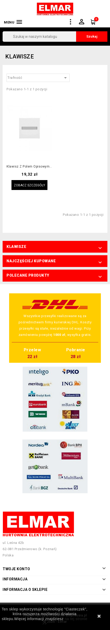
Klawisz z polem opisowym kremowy (29, 166)
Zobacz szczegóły (29, 185)
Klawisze (16, 247)
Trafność (38, 78)
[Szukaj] (55, 36)
